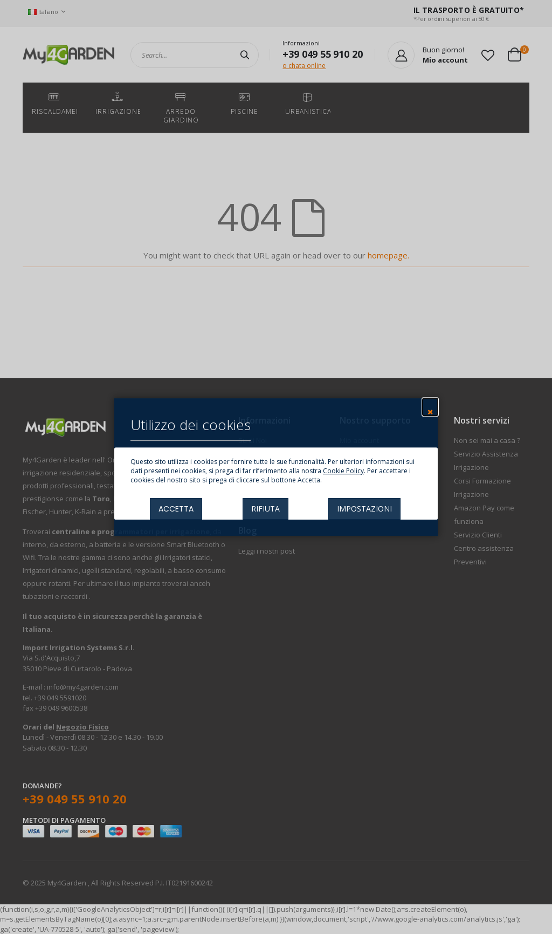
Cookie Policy (343, 470)
